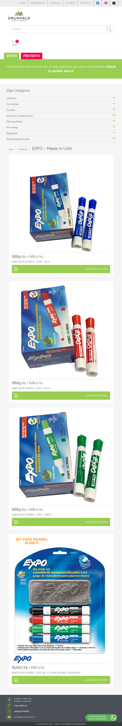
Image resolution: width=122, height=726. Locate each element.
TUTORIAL (70, 3)
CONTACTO (85, 3)
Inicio (11, 149)
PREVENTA (31, 56)
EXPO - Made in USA (52, 148)
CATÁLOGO (55, 3)
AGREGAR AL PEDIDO (96, 269)
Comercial (22, 149)
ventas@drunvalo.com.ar (24, 717)
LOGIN (22, 3)
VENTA (11, 56)
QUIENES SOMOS (37, 3)
